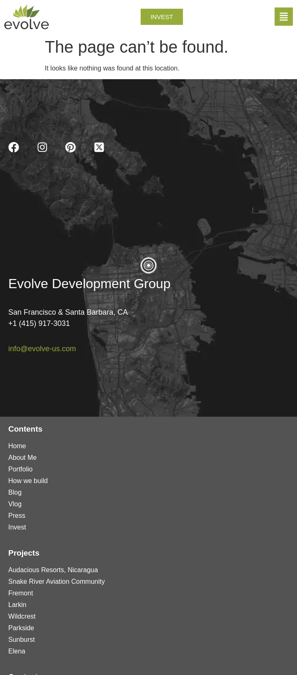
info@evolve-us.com (42, 349)
